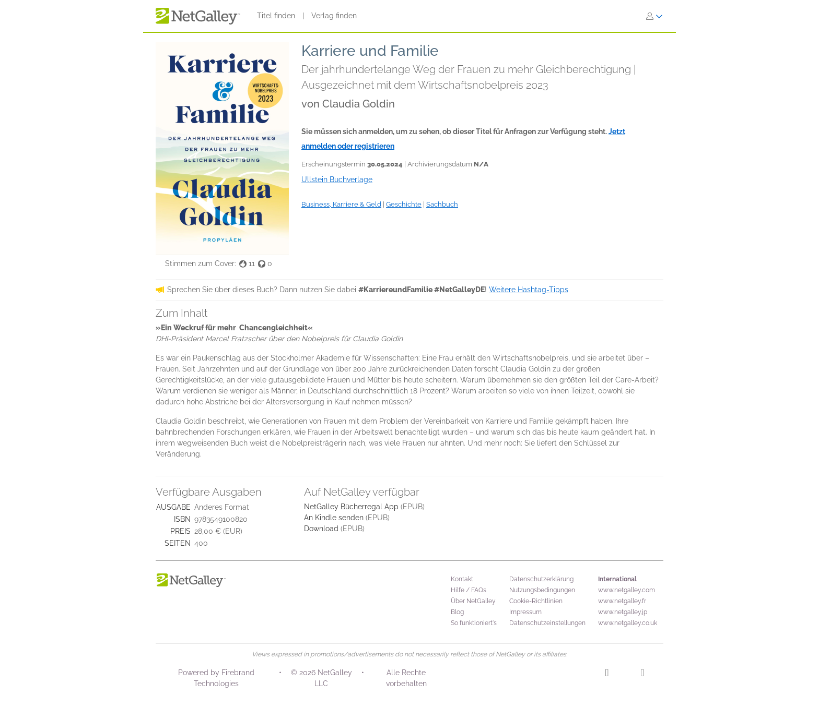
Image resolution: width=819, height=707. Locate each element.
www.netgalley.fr (622, 601)
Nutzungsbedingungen (542, 590)
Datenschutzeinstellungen (547, 623)
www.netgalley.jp (622, 612)
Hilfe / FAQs (468, 590)
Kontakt (462, 579)
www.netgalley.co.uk (627, 623)
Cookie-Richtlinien (536, 601)
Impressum (525, 612)
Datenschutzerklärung (541, 579)
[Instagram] (607, 674)
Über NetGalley (473, 601)
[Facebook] (642, 674)
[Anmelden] (654, 16)
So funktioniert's (474, 623)
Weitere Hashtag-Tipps (528, 289)
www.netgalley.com (626, 590)
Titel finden (276, 15)
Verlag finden (334, 15)
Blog (457, 612)
